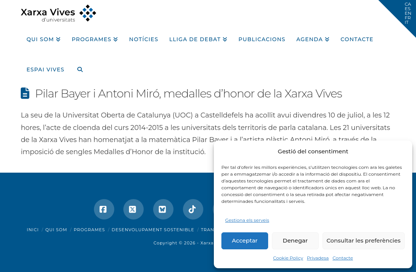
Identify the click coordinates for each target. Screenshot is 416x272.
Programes (89, 229)
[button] (397, 19)
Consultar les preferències (364, 240)
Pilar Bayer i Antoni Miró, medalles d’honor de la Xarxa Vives (188, 93)
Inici (33, 229)
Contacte (343, 258)
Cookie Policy (288, 258)
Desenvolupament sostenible (153, 229)
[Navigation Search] (77, 67)
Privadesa (318, 258)
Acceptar (245, 240)
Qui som (56, 229)
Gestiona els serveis (247, 220)
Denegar (295, 240)
